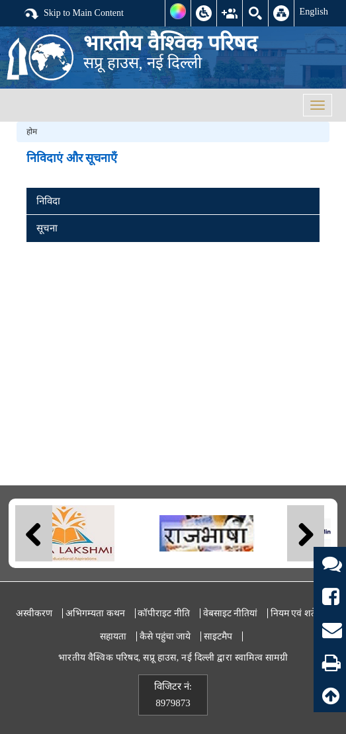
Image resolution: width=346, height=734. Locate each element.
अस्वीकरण (34, 613)
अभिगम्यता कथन (95, 613)
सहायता (113, 636)
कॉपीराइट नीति (164, 613)
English (313, 11)
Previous (33, 533)
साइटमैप (218, 636)
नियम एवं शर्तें (293, 613)
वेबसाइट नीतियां (230, 613)
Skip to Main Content (73, 14)
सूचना (47, 228)
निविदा (48, 201)
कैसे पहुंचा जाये (165, 636)
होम (31, 131)
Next (305, 533)
